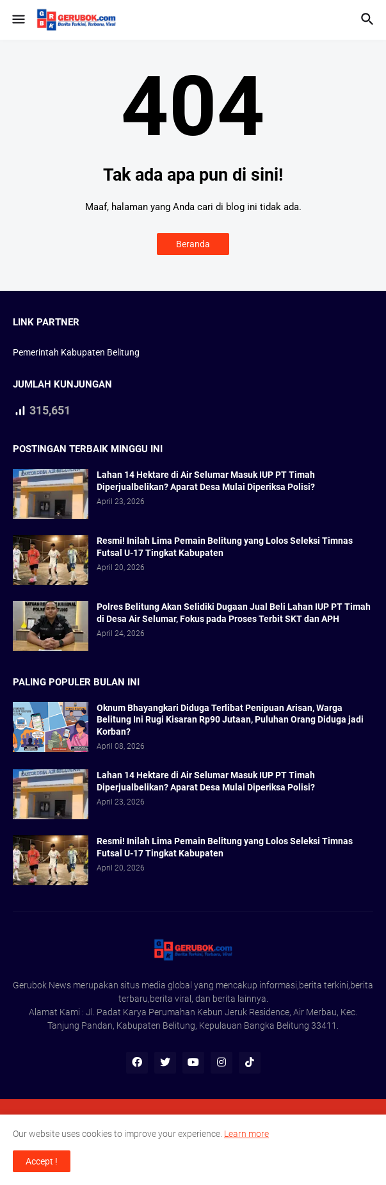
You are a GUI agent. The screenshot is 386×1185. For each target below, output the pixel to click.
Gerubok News (42, 985)
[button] (17, 20)
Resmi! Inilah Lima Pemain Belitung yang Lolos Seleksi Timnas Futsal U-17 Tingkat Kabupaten (225, 546)
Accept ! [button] (42, 1161)
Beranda (193, 244)
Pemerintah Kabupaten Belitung (76, 352)
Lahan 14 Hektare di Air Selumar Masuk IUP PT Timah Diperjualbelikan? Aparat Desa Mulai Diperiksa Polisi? (206, 481)
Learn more (246, 1134)
